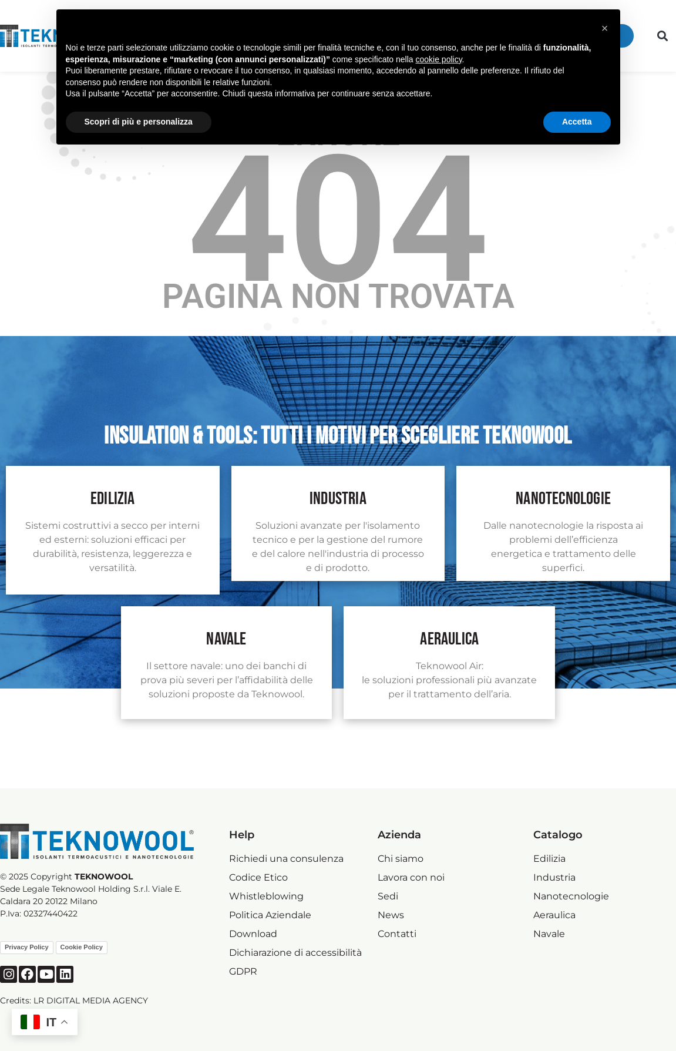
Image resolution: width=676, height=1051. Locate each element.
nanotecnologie (563, 498)
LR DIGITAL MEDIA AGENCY (90, 1000)
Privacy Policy (27, 947)
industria (338, 498)
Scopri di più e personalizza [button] (139, 121)
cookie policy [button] (438, 59)
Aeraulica (449, 639)
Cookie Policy (81, 947)
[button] (662, 36)
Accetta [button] (577, 121)
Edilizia (112, 498)
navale (226, 639)
